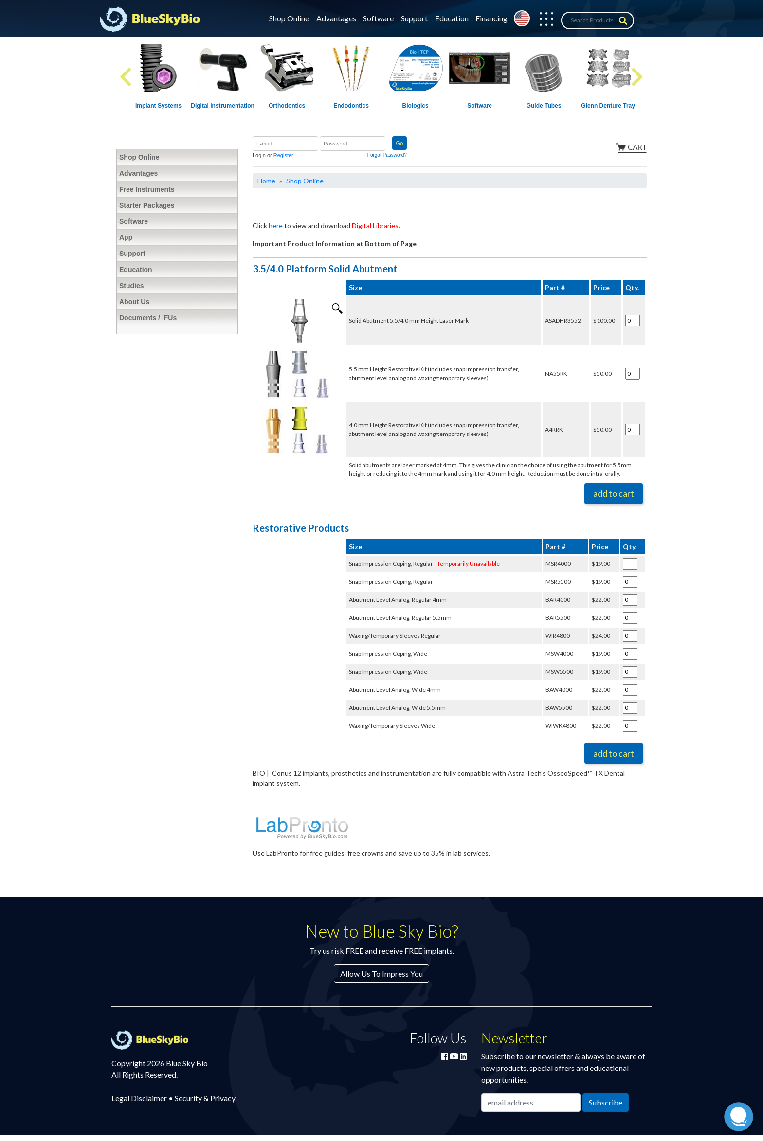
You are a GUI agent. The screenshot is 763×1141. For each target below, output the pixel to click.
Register (283, 155)
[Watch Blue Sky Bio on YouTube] (455, 1056)
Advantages (336, 18)
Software (378, 18)
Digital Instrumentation (222, 105)
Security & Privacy (205, 1098)
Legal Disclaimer (139, 1098)
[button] (541, 20)
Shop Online (289, 18)
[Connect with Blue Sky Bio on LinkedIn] (463, 1056)
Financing (491, 18)
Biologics (415, 105)
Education (452, 18)
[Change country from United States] (522, 18)
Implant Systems (158, 105)
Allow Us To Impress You (381, 973)
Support (414, 18)
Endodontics (351, 105)
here (276, 225)
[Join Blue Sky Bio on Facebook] (445, 1056)
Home (266, 181)
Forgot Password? (387, 155)
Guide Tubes (544, 105)
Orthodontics (287, 105)
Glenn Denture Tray (608, 105)
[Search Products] (597, 20)
